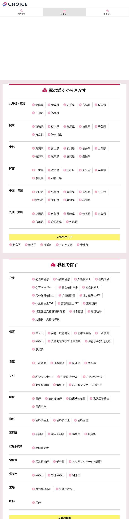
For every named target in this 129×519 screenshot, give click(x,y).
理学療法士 (92, 443)
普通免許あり (43, 410)
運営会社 (8, 506)
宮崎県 (39, 193)
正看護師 (91, 264)
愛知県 (86, 142)
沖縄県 (73, 193)
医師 (38, 337)
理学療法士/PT (91, 259)
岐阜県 (55, 142)
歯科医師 (82, 353)
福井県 (86, 137)
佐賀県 (55, 187)
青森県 (55, 103)
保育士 (39, 286)
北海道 (39, 103)
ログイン (107, 12)
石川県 (71, 137)
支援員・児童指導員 (47, 275)
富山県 (55, 137)
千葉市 (84, 214)
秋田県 (102, 103)
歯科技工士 (63, 353)
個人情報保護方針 (27, 506)
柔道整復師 (68, 259)
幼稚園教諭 (84, 286)
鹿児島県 (56, 193)
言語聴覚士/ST (70, 264)
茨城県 (39, 120)
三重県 (39, 153)
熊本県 (86, 187)
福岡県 (39, 187)
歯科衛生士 (42, 353)
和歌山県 (56, 159)
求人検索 (21, 12)
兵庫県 (102, 153)
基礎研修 (103, 248)
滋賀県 (55, 153)
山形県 (39, 109)
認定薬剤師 (57, 365)
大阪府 (86, 153)
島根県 (55, 170)
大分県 (102, 187)
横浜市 (48, 214)
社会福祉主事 (70, 253)
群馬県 (71, 120)
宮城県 (86, 103)
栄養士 (39, 292)
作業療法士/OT (44, 264)
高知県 (86, 176)
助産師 (92, 309)
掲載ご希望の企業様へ (68, 506)
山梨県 (102, 137)
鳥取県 (39, 170)
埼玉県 (86, 120)
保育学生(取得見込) (100, 292)
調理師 (76, 398)
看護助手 (96, 270)
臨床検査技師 (77, 337)
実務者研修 (63, 248)
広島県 (86, 170)
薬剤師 (39, 365)
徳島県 (39, 176)
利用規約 (47, 506)
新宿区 (17, 214)
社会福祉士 (92, 253)
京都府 (71, 153)
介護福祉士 (84, 248)
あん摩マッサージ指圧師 (87, 325)
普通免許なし (67, 410)
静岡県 (71, 142)
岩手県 (71, 103)
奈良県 (39, 159)
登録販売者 (42, 376)
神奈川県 (56, 126)
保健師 (76, 309)
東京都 (39, 126)
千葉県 (102, 120)
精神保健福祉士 (44, 259)
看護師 (32, 443)
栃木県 (55, 120)
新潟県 (39, 137)
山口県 (102, 170)
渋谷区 (32, 214)
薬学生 (76, 365)
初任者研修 (42, 248)
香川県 (55, 176)
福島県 (55, 109)
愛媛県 (71, 176)
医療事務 (40, 342)
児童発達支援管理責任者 (50, 270)
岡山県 (71, 170)
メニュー (64, 12)
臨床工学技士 (101, 337)
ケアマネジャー (44, 253)
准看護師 (78, 270)
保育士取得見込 (60, 286)
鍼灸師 (60, 325)
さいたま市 (66, 214)
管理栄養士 (57, 398)
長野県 (39, 142)
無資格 (39, 297)
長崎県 (71, 187)
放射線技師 (55, 337)
